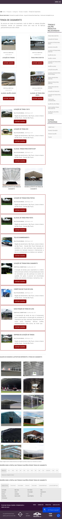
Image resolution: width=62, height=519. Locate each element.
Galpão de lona (52, 55)
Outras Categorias (52, 121)
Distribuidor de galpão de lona (47, 15)
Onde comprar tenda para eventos (53, 108)
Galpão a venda (52, 58)
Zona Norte (13, 485)
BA (39, 470)
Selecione (4, 470)
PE (35, 470)
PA (57, 470)
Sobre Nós (40, 504)
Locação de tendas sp (53, 91)
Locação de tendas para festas (54, 95)
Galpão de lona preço (53, 104)
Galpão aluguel (52, 66)
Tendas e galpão (52, 133)
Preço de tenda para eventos (53, 83)
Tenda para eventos (53, 35)
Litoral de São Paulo (53, 485)
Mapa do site (56, 504)
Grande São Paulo (43, 485)
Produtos (48, 504)
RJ (9, 470)
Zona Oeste (20, 485)
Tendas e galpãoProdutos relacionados (53, 28)
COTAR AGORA (9, 63)
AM (53, 470)
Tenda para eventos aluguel (53, 87)
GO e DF (48, 470)
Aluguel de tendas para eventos (54, 51)
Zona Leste (34, 485)
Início (34, 504)
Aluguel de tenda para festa (54, 43)
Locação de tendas (53, 39)
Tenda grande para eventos (53, 78)
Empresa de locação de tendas (16, 15)
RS (31, 470)
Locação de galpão (53, 69)
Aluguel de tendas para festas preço (32, 15)
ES (16, 470)
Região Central (5, 485)
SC (28, 470)
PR (24, 470)
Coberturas (51, 127)
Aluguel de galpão (52, 47)
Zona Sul (27, 485)
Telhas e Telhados (52, 130)
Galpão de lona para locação (53, 112)
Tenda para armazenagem (51, 100)
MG (13, 470)
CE (43, 470)
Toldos (50, 137)
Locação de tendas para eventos (54, 62)
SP (20, 470)
